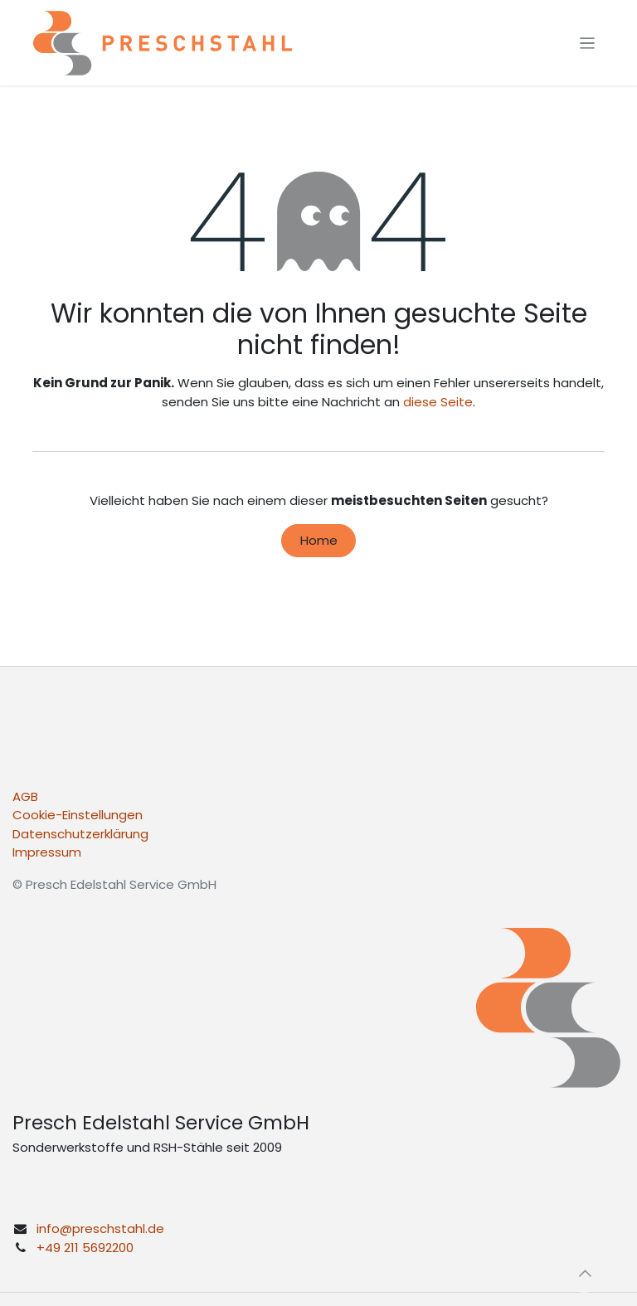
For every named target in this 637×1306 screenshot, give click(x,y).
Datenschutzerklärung (80, 833)
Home (319, 540)
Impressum (46, 852)
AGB (25, 796)
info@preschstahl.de (100, 1228)
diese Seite (438, 401)
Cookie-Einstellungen (77, 814)
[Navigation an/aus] (587, 43)
